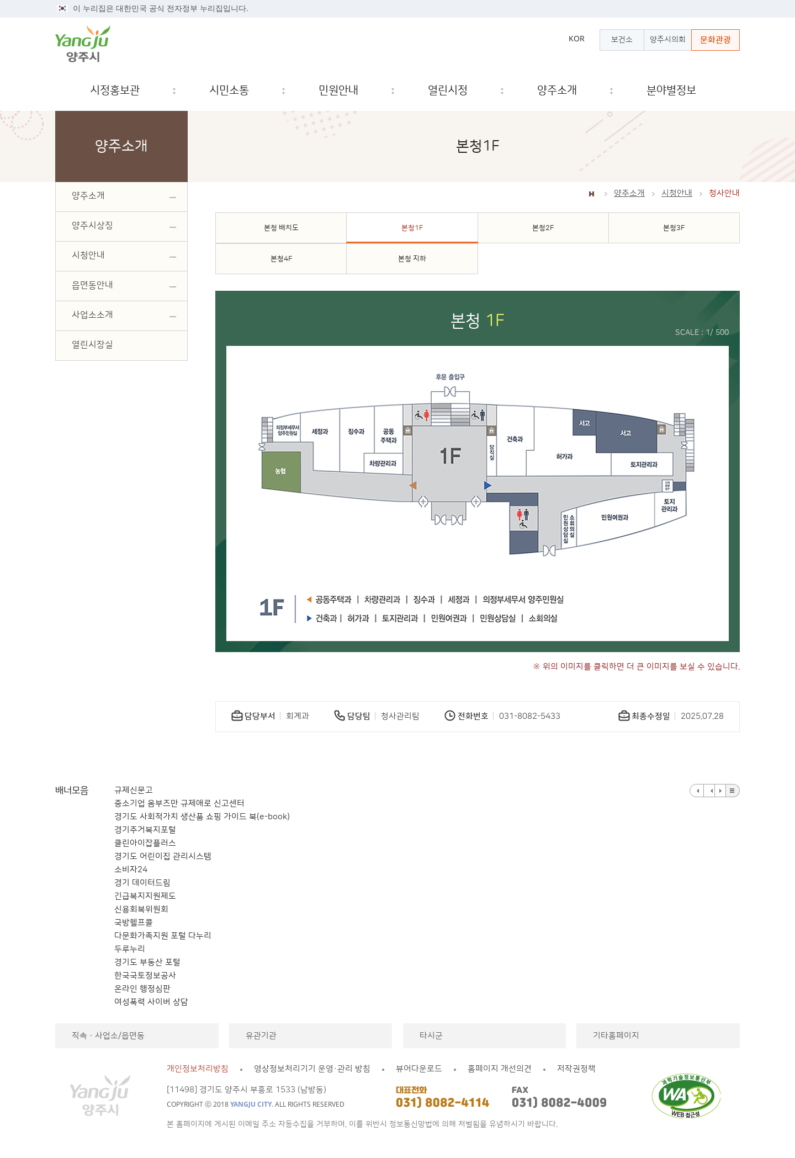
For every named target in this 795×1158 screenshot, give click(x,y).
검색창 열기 (722, 91)
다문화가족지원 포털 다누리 (162, 936)
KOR (577, 39)
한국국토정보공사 (145, 975)
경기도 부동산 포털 (147, 962)
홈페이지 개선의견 (500, 1069)
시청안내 (676, 193)
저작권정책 (576, 1069)
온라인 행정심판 (142, 989)
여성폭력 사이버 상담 (151, 1002)
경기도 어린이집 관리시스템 (162, 856)
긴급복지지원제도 (145, 896)
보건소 (622, 39)
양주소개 (629, 193)
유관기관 (261, 1035)
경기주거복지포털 (145, 830)
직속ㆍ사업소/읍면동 (108, 1035)
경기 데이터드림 (142, 883)
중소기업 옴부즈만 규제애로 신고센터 (179, 803)
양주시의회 (668, 39)
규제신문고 (133, 790)
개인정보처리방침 (198, 1069)
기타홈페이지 (616, 1035)
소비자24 (130, 869)
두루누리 (129, 949)
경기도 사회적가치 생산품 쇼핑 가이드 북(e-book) (202, 816)
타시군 (431, 1035)
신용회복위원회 (141, 909)
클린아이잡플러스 (145, 843)
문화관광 (715, 40)
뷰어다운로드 (419, 1069)
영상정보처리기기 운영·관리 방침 (312, 1069)
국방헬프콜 (133, 922)
